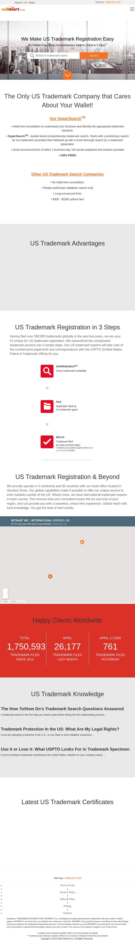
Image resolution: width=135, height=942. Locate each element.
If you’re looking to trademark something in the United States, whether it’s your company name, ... (53, 755)
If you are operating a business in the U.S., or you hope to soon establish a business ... (47, 734)
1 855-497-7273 (72, 878)
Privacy (67, 906)
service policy (61, 450)
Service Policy (67, 892)
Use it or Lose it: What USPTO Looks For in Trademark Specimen (65, 749)
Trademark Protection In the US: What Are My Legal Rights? (60, 729)
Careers (67, 913)
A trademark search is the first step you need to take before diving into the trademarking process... (53, 714)
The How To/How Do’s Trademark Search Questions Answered (62, 708)
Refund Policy (67, 899)
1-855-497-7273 (111, 2)
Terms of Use (67, 885)
